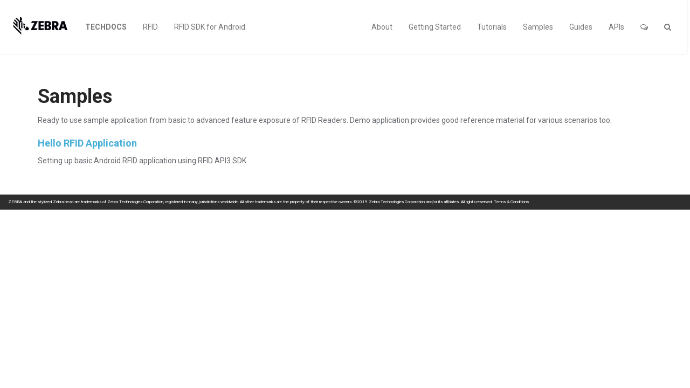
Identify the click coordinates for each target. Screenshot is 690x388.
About (381, 27)
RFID (150, 27)
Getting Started (435, 27)
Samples (538, 27)
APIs (616, 27)
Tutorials (492, 27)
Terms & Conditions (511, 201)
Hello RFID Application (87, 143)
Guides (580, 27)
